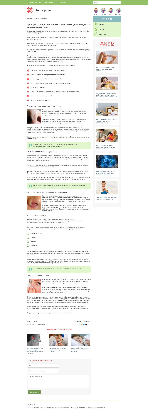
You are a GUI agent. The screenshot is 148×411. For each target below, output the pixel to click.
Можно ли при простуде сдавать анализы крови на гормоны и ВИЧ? (105, 147)
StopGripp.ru (43, 10)
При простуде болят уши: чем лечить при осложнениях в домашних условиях (35, 350)
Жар (110, 14)
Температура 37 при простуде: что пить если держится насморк (107, 199)
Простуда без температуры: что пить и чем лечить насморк (80, 349)
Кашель (103, 14)
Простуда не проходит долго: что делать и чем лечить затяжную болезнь (106, 121)
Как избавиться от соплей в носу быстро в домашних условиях (58, 349)
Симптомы (102, 34)
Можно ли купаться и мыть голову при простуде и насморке (106, 69)
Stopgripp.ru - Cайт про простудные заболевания (46, 2)
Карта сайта (31, 404)
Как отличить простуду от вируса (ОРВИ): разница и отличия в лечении (105, 173)
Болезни (101, 24)
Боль (96, 14)
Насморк (118, 14)
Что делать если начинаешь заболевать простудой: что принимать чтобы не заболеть (107, 95)
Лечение (102, 29)
